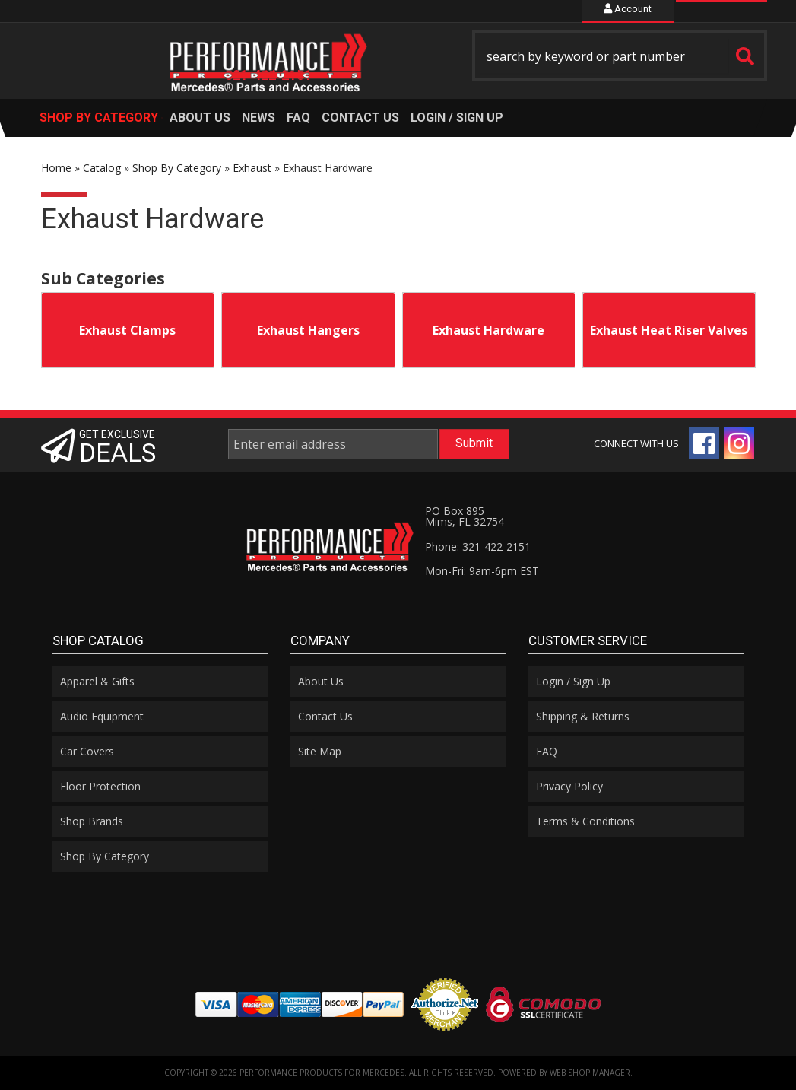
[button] (619, 56)
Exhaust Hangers (308, 330)
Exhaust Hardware (488, 330)
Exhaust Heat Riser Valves (668, 330)
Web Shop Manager (590, 1072)
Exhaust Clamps (127, 330)
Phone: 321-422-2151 (478, 546)
